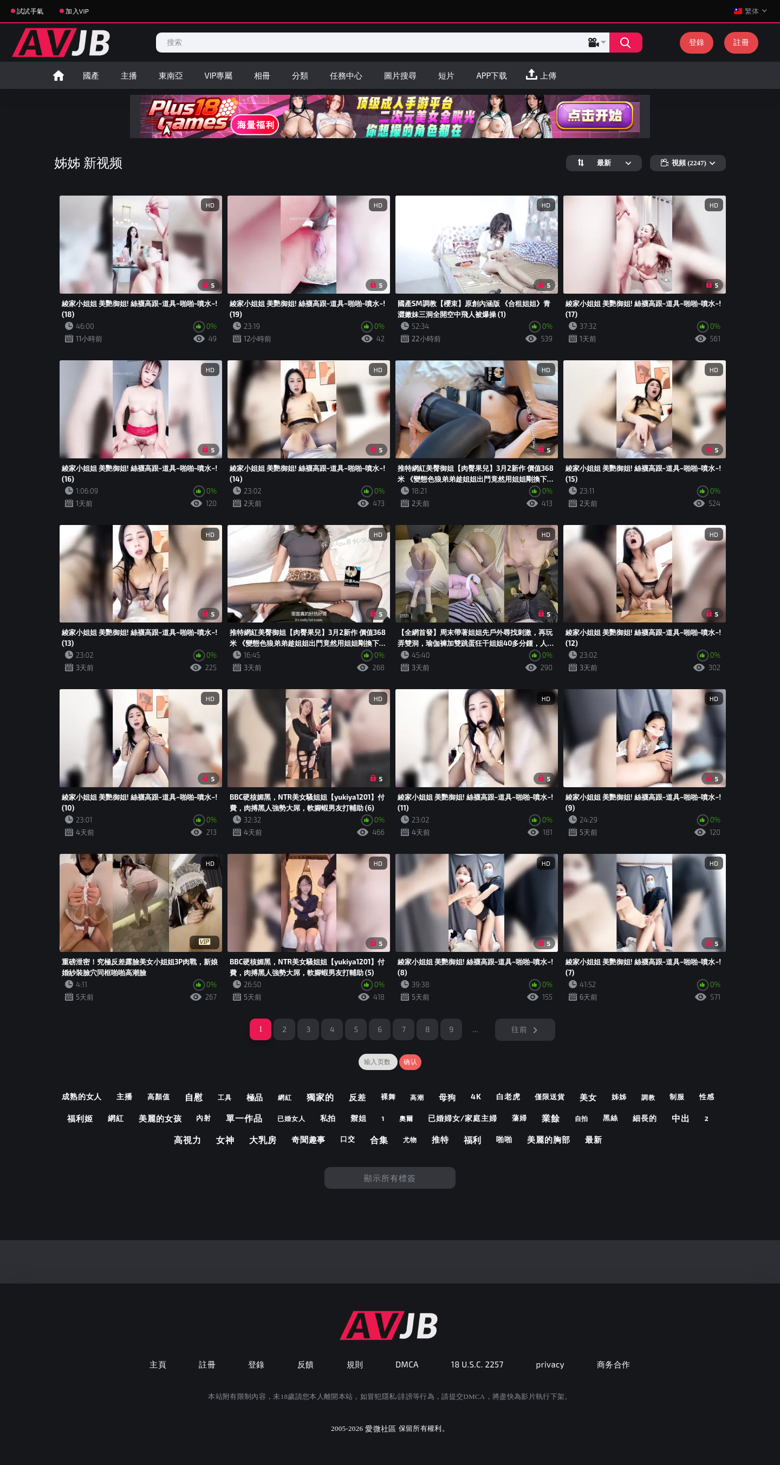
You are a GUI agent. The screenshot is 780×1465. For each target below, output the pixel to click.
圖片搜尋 (400, 75)
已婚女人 (291, 1118)
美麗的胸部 (548, 1139)
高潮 (417, 1097)
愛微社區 (380, 1428)
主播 (129, 75)
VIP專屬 (219, 75)
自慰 (194, 1097)
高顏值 (158, 1097)
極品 (255, 1097)
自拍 (582, 1118)
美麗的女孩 (160, 1118)
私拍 (328, 1118)
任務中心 (346, 75)
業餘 (551, 1118)
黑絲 (610, 1118)
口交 (347, 1139)
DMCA (407, 1364)
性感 (706, 1097)
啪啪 (504, 1139)
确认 (410, 1062)
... (475, 1029)
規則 (355, 1364)
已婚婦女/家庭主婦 (462, 1118)
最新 (593, 1139)
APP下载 (491, 75)
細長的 (645, 1118)
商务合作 (613, 1364)
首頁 (58, 75)
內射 (203, 1118)
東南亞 (171, 75)
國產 (91, 75)
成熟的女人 (82, 1096)
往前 (519, 1029)
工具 (225, 1097)
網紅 (285, 1097)
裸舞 (388, 1097)
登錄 (697, 42)
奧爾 (406, 1118)
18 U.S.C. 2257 (477, 1364)
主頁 (158, 1364)
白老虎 (508, 1096)
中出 (681, 1118)
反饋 (305, 1364)
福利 (473, 1140)
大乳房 (263, 1140)
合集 (379, 1140)
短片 (446, 75)
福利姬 (80, 1118)
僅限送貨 (550, 1097)
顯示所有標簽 (389, 1178)
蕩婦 (519, 1118)
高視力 (188, 1140)
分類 (300, 75)
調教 (648, 1097)
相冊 (262, 75)
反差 (357, 1097)
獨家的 (320, 1097)
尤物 (410, 1139)
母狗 (447, 1097)
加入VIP (77, 11)
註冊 (741, 42)
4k (476, 1096)
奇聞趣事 (308, 1139)
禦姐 (358, 1118)
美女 (588, 1097)
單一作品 (244, 1118)
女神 (225, 1140)
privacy (550, 1364)
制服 (677, 1097)
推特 (440, 1139)
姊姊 (619, 1097)
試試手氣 (30, 11)
